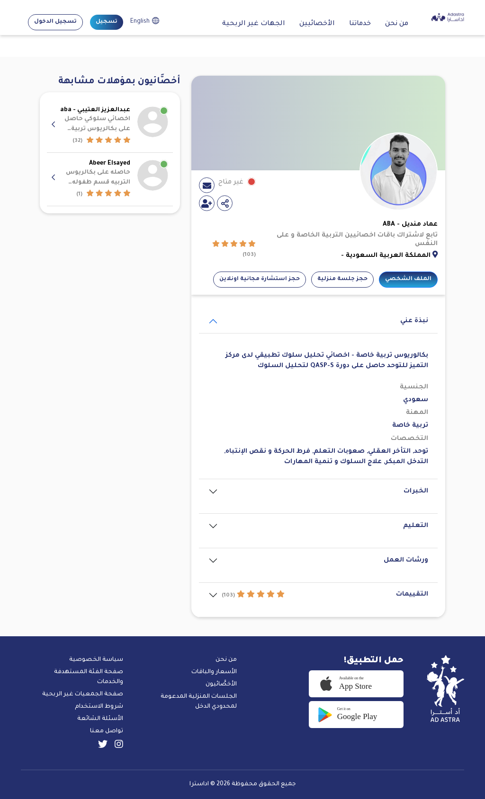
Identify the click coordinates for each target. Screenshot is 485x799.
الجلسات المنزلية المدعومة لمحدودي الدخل (199, 702)
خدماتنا (360, 24)
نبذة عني (414, 321)
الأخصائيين (317, 24)
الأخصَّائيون (221, 684)
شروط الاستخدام (99, 706)
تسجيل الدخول (55, 22)
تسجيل (106, 22)
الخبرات (416, 491)
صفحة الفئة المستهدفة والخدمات (88, 677)
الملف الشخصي (408, 279)
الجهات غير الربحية (253, 24)
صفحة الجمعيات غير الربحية (82, 694)
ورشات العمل (406, 560)
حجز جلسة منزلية (342, 279)
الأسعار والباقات (214, 672)
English (140, 21)
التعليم (415, 525)
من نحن (396, 24)
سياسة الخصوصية (96, 660)
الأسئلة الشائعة (100, 719)
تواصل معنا (106, 731)
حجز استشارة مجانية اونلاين (259, 279)
